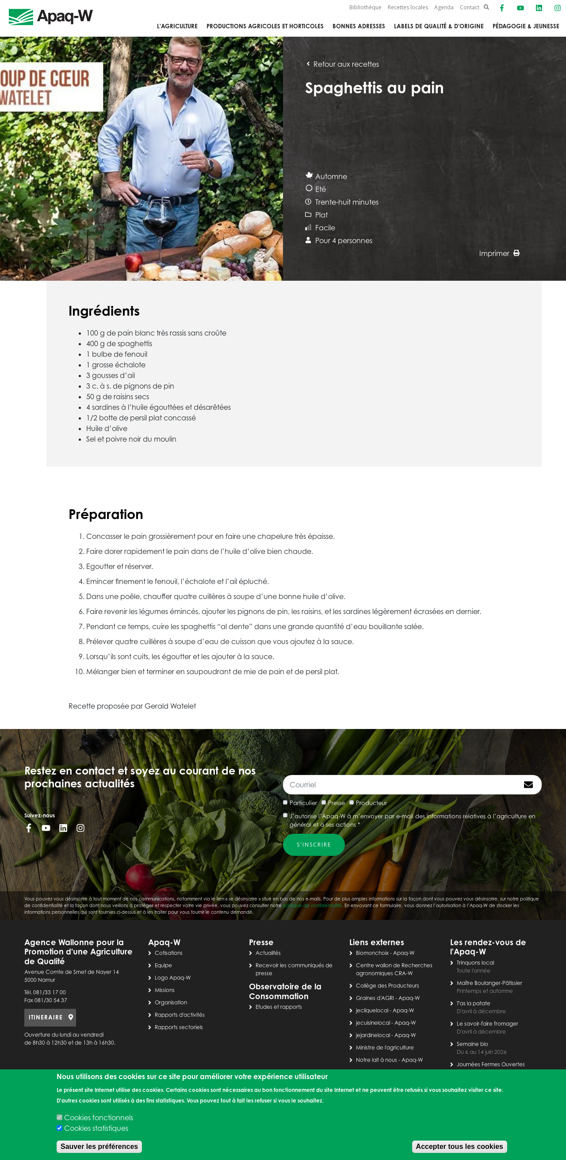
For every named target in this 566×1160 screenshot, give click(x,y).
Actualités (268, 953)
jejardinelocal (373, 1035)
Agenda (444, 7)
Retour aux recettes (342, 64)
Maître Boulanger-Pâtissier (489, 983)
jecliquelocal (372, 1010)
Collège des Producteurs (387, 985)
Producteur (371, 802)
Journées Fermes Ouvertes (491, 1064)
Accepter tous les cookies (459, 1146)
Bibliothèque (365, 7)
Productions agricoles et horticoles (265, 26)
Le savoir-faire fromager (487, 1023)
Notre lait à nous (376, 1060)
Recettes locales (408, 7)
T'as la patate (473, 1003)
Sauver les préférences (99, 1146)
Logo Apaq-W (173, 977)
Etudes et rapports (279, 1007)
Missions (165, 990)
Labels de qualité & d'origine (439, 26)
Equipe (163, 965)
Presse (336, 802)
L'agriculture (177, 26)
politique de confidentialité (312, 905)
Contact (469, 7)
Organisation (171, 1002)
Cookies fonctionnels (98, 1117)
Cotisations (169, 953)
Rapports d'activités (180, 1014)
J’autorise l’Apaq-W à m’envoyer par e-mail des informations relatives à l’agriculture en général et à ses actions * (412, 820)
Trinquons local (475, 962)
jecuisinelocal (373, 1022)
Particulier (303, 802)
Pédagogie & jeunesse (526, 26)
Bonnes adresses (359, 26)
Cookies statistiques (96, 1128)
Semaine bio (472, 1044)
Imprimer (499, 253)
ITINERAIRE (46, 1017)
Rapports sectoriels (179, 1027)
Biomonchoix (372, 953)
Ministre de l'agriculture (385, 1047)
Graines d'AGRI (375, 998)
